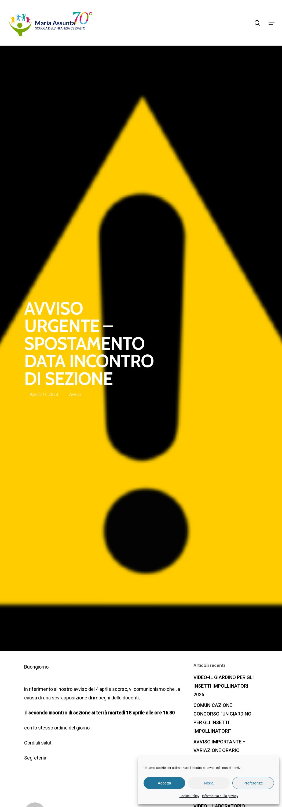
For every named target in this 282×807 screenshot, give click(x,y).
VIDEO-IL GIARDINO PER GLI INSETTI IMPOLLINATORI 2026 (223, 685)
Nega (209, 783)
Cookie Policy (189, 796)
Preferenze (253, 783)
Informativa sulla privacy (220, 796)
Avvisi (75, 394)
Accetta (164, 783)
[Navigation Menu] (271, 22)
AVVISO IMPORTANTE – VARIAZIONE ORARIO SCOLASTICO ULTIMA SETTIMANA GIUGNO (219, 754)
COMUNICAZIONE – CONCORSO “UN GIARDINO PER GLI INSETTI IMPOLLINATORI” (222, 718)
